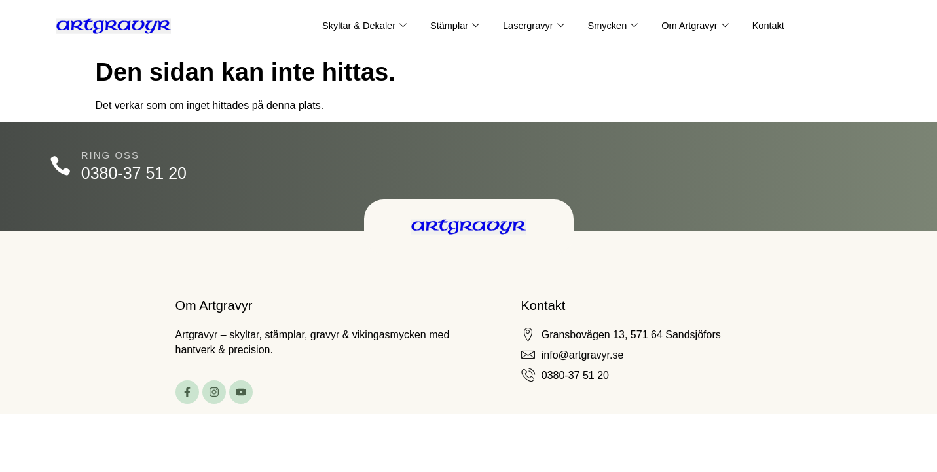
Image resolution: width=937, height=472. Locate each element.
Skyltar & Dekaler (360, 26)
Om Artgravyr (697, 26)
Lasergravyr (533, 26)
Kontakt (773, 25)
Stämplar (453, 26)
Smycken (614, 26)
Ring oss (112, 155)
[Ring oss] (61, 166)
